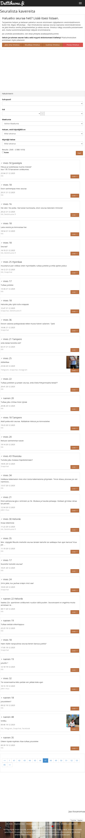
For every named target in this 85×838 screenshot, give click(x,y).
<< (5, 760)
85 (5, 765)
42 (19, 760)
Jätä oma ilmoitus (12, 45)
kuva (5, 152)
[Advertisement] (42, 69)
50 (61, 760)
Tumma (73, 820)
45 (35, 760)
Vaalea (79, 820)
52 (72, 760)
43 (25, 760)
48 (51, 760)
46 (40, 760)
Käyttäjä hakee (8, 139)
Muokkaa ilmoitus (32, 45)
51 (66, 760)
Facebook (42, 824)
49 (56, 760)
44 (30, 760)
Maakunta (6, 119)
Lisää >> (75, 176)
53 (77, 760)
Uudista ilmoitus (53, 45)
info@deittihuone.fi (69, 824)
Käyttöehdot (19, 824)
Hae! (79, 153)
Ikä (3, 109)
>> (10, 765)
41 (14, 760)
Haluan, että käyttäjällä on (13, 129)
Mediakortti (31, 824)
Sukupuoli (6, 99)
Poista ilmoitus (73, 45)
